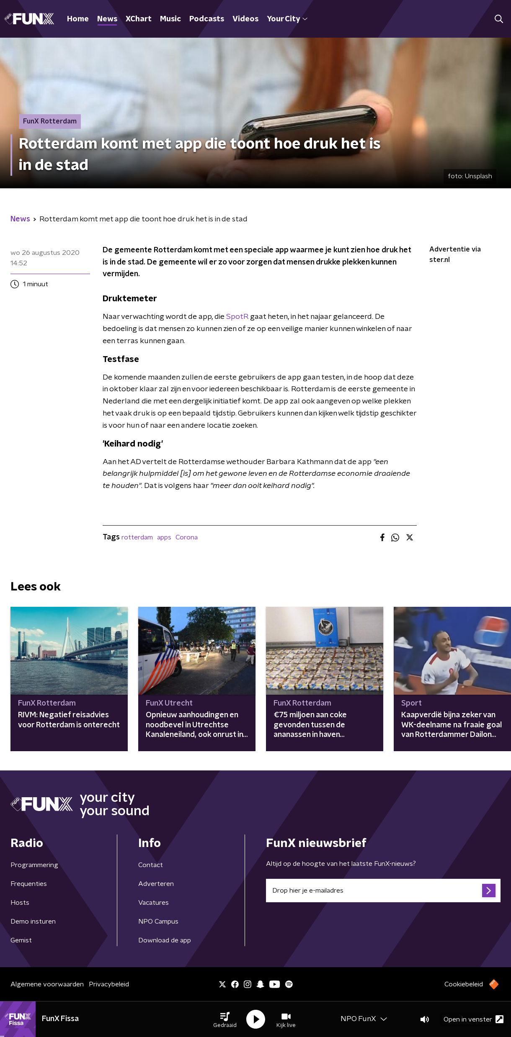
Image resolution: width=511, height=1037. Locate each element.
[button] (225, 1019)
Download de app (164, 940)
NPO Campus (158, 921)
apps (164, 537)
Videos (245, 19)
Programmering (34, 865)
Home (78, 19)
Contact (150, 865)
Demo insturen (33, 921)
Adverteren (156, 883)
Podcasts (206, 19)
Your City (287, 19)
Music (170, 19)
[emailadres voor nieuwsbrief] (383, 890)
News (107, 19)
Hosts (19, 902)
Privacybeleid (109, 984)
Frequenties (28, 883)
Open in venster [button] (473, 1019)
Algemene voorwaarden (47, 984)
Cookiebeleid (463, 984)
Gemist (21, 940)
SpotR (237, 317)
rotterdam (137, 537)
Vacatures (153, 902)
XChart (139, 19)
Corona (186, 537)
